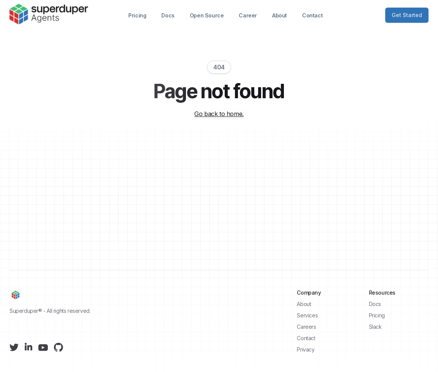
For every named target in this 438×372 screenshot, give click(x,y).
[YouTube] (43, 347)
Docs (167, 15)
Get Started (407, 15)
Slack (375, 326)
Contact (312, 15)
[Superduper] (48, 14)
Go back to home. (219, 114)
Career (248, 15)
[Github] (58, 347)
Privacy (305, 349)
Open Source (207, 15)
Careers (306, 326)
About (279, 15)
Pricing (137, 15)
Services (307, 315)
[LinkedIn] (28, 346)
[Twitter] (14, 347)
